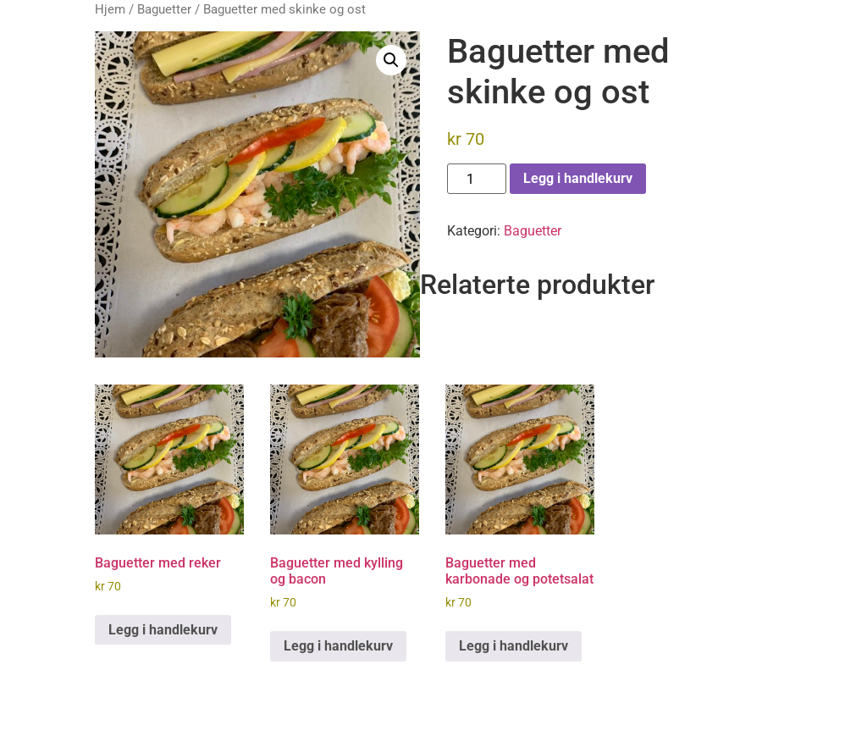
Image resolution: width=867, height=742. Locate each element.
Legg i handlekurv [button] (163, 630)
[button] (391, 60)
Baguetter (164, 9)
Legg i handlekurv (577, 178)
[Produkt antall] (476, 178)
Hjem (110, 9)
